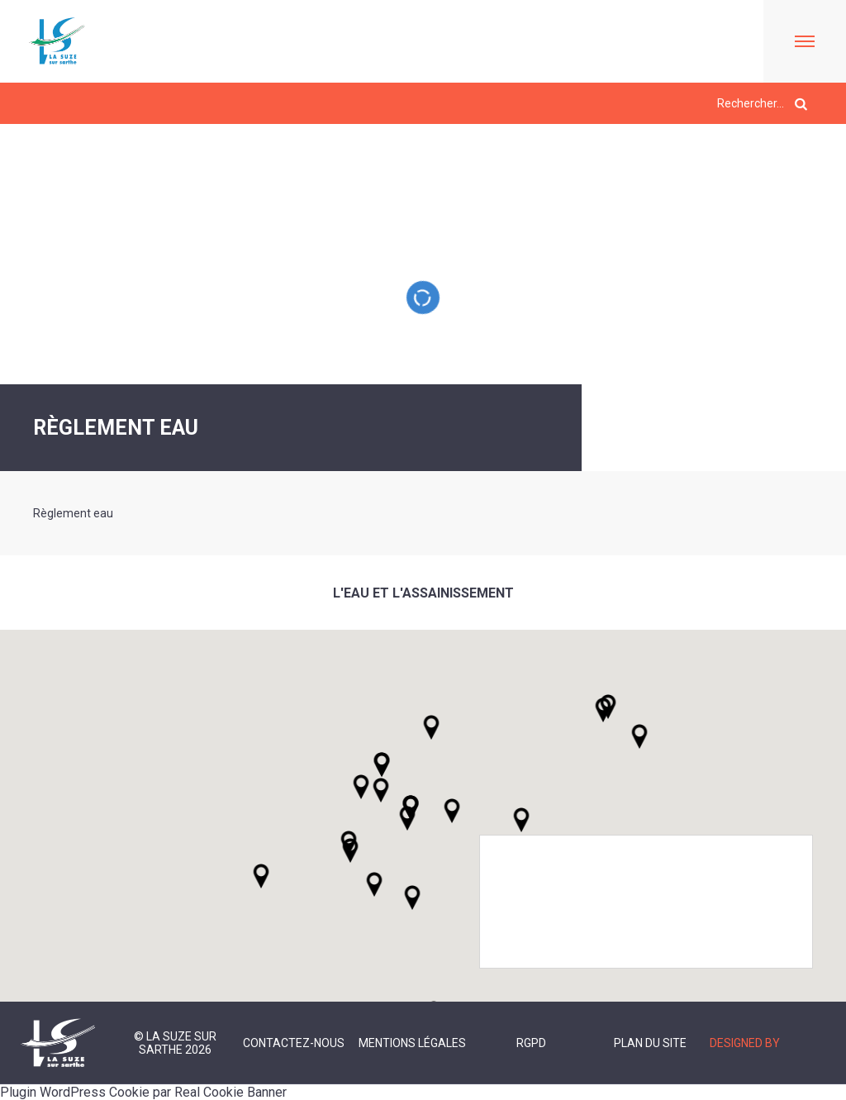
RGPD (531, 1043)
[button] (452, 810)
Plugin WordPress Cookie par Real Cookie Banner (143, 1092)
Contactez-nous (294, 1043)
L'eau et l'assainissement (423, 593)
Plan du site (650, 1043)
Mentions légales (412, 1043)
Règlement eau (73, 513)
